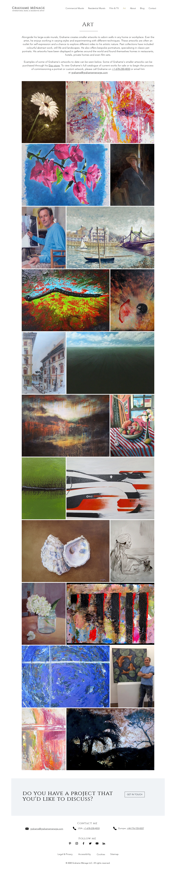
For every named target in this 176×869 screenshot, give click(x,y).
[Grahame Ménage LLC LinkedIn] (103, 843)
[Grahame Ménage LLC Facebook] (83, 843)
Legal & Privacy (65, 854)
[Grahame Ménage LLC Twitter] (90, 843)
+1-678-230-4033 (121, 69)
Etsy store (54, 65)
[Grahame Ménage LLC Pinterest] (70, 843)
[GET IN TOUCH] (135, 794)
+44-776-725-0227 (135, 828)
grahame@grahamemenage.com (89, 72)
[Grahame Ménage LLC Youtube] (97, 843)
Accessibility (84, 854)
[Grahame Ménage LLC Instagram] (76, 843)
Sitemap (114, 854)
